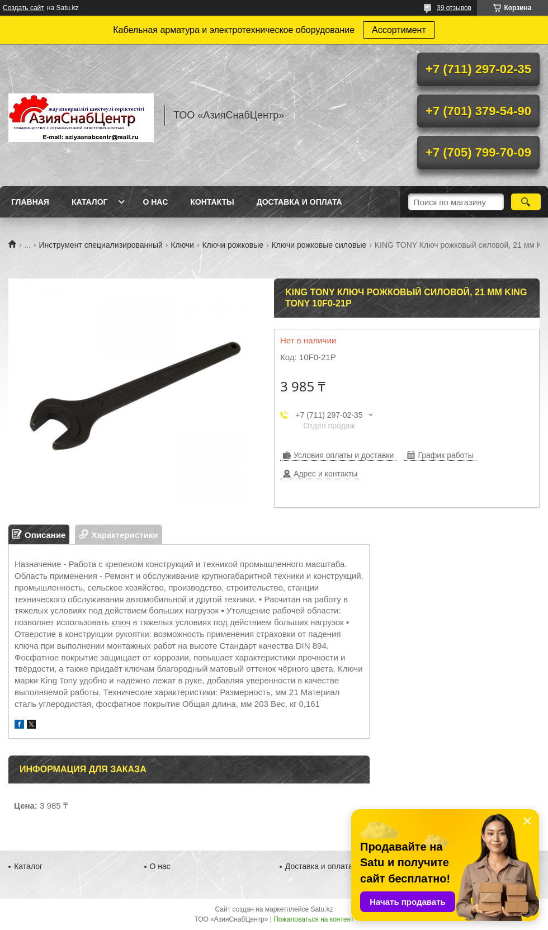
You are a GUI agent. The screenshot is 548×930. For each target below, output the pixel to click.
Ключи (182, 244)
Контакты (212, 201)
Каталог (90, 201)
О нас (155, 201)
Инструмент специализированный (101, 244)
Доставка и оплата (299, 201)
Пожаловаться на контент (313, 919)
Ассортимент (399, 30)
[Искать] (526, 201)
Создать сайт (23, 8)
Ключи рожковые (232, 244)
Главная (30, 201)
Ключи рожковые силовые (318, 244)
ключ (120, 622)
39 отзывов (454, 8)
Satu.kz (321, 909)
